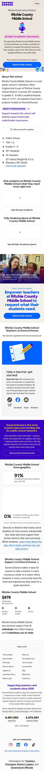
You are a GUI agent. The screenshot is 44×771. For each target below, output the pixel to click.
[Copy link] (9, 402)
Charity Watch (8, 728)
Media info (26, 691)
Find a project (8, 671)
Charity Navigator (22, 728)
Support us (7, 687)
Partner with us (8, 683)
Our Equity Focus (28, 675)
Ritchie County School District (22, 10)
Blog (23, 687)
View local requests (16, 166)
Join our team (27, 679)
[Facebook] (26, 761)
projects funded (32, 735)
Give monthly (7, 675)
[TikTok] (33, 761)
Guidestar (37, 728)
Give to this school (22, 64)
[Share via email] (26, 402)
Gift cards (6, 679)
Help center (22, 663)
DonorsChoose (7, 4)
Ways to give (7, 695)
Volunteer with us (9, 691)
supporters (12, 735)
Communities (27, 683)
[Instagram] (10, 761)
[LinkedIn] (18, 761)
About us (25, 671)
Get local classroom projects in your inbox (22, 768)
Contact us (26, 695)
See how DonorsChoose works (22, 453)
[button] (9, 402)
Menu (37, 3)
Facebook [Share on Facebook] (18, 402)
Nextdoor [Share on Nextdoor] (34, 402)
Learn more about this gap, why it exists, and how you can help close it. (23, 548)
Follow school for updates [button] (22, 129)
